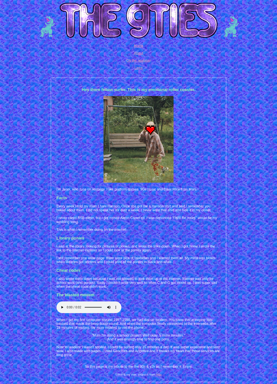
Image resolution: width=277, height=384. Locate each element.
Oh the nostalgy (138, 60)
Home (138, 46)
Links (138, 68)
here (159, 374)
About (138, 53)
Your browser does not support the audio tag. (88, 307)
